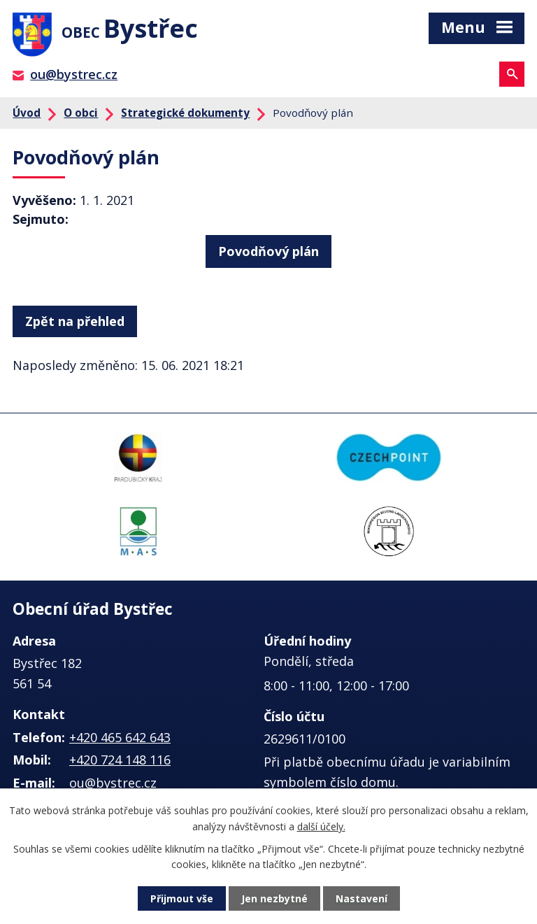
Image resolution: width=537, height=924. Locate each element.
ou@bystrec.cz (73, 74)
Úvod (27, 113)
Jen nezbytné (274, 898)
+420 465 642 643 (120, 737)
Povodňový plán (268, 251)
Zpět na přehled (74, 321)
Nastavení (361, 898)
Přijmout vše (181, 898)
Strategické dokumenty (185, 113)
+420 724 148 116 (120, 759)
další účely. (321, 825)
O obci (81, 113)
